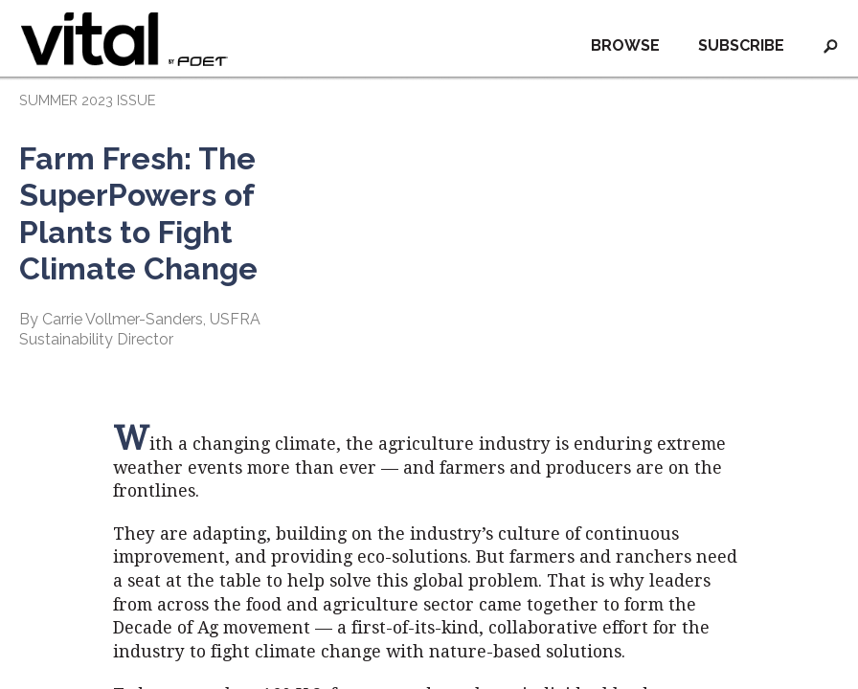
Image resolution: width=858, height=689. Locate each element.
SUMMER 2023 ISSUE (87, 100)
